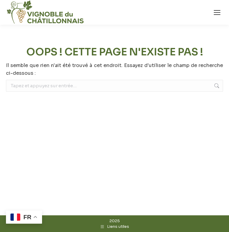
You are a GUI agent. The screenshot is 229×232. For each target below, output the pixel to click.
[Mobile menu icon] (217, 12)
